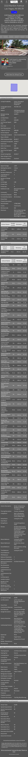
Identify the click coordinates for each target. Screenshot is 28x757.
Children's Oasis (5, 390)
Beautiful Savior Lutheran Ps (5, 305)
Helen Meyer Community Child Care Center (5, 479)
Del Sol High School (4, 238)
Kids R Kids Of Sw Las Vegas (5, 299)
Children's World (5, 433)
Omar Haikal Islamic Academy (5, 268)
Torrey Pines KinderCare (4, 426)
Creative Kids (4, 442)
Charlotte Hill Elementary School (4, 229)
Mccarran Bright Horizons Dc (5, 339)
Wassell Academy (5, 464)
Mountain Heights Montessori (5, 415)
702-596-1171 (17, 106)
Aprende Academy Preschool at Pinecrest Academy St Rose (5, 394)
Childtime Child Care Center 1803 (5, 365)
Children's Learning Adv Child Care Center (6, 310)
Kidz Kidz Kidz (4, 302)
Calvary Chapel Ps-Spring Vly (6, 354)
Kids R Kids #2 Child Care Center (5, 295)
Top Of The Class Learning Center (5, 380)
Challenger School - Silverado (6, 350)
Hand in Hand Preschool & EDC (5, 326)
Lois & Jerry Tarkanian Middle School (4, 234)
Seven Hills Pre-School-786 (5, 483)
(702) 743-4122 (4, 67)
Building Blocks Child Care (5, 475)
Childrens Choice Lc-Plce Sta (5, 467)
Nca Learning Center (4, 439)
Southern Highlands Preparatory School (4, 410)
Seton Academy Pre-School (5, 279)
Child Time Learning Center (5, 361)
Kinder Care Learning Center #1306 (5, 288)
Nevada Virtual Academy (5, 251)
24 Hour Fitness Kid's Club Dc (5, 343)
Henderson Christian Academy (6, 435)
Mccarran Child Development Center (5, 335)
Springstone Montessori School (6, 319)
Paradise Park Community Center (4, 497)
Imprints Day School (4, 283)
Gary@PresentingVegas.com (7, 66)
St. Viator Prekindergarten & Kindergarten (6, 461)
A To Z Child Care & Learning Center (6, 456)
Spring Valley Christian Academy (6, 471)
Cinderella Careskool (3, 429)
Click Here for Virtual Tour (14, 74)
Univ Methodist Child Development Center (5, 385)
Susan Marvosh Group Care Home (5, 452)
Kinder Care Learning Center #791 (5, 422)
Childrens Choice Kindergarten (5, 272)
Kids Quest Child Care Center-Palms (5, 315)
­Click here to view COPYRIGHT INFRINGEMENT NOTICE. (13, 746)
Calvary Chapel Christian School (5, 372)
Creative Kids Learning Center (5, 330)
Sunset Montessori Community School (6, 492)
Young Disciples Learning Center (5, 264)
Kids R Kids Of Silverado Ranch (5, 292)
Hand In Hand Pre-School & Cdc (5, 323)
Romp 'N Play (4, 418)
